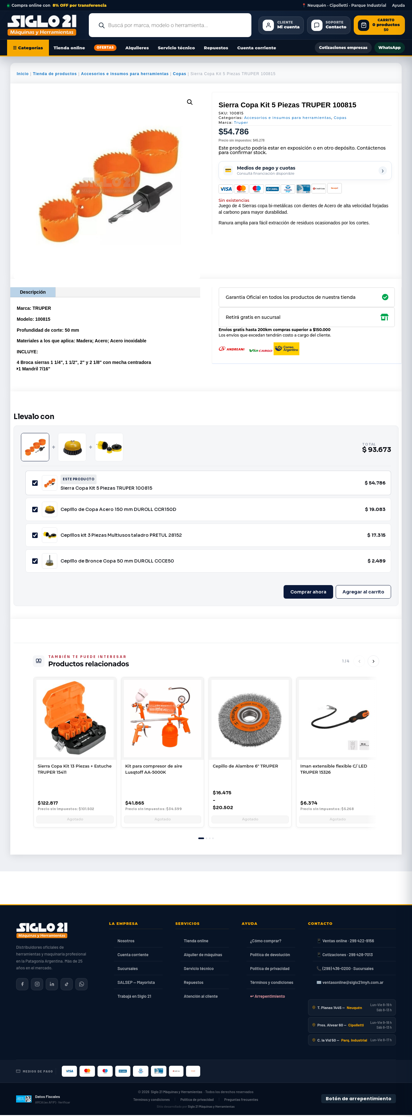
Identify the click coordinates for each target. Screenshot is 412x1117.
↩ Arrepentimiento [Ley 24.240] (267, 998)
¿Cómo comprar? (265, 942)
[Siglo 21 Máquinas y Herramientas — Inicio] (42, 932)
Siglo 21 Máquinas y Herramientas (176, 1094)
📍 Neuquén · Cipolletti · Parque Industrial (344, 5)
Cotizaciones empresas (343, 47)
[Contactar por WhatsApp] (81, 986)
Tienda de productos (55, 74)
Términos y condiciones (271, 984)
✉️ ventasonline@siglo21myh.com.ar (349, 984)
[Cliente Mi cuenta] (281, 25)
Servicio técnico (176, 47)
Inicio (23, 74)
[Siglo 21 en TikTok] (67, 986)
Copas (179, 74)
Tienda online (69, 47)
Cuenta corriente (256, 47)
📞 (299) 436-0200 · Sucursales (344, 970)
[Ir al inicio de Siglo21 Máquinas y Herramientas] (44, 25)
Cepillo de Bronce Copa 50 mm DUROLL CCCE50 (117, 561)
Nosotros (126, 942)
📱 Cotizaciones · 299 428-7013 (344, 956)
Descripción (33, 292)
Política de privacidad (269, 970)
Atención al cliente (201, 998)
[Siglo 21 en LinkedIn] (52, 986)
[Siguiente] (373, 661)
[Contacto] (329, 25)
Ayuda (398, 5)
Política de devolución (270, 956)
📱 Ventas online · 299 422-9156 (345, 942)
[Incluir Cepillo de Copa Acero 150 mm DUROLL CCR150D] (35, 509)
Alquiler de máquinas (203, 956)
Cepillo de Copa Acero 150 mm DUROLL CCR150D (118, 509)
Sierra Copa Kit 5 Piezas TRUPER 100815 (106, 488)
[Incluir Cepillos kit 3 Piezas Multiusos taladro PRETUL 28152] (35, 535)
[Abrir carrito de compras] (379, 25)
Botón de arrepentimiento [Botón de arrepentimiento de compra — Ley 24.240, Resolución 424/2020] (358, 1100)
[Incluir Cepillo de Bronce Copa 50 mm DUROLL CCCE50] (35, 561)
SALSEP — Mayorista (136, 984)
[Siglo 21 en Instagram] (37, 986)
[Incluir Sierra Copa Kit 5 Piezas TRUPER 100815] (35, 483)
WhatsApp (390, 47)
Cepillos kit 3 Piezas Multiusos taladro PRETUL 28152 (121, 535)
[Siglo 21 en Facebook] (22, 986)
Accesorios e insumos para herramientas (125, 74)
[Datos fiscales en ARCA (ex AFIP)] (43, 1101)
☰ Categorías (28, 47)
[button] (190, 102)
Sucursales (127, 970)
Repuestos (216, 47)
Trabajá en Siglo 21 (134, 998)
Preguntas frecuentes (241, 1101)
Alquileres (137, 47)
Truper (241, 122)
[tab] (201, 840)
